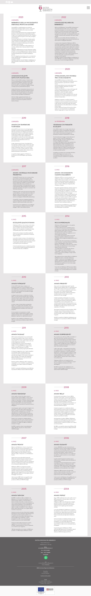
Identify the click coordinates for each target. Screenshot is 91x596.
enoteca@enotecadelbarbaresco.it (45, 548)
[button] (88, 7)
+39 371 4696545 (47, 552)
